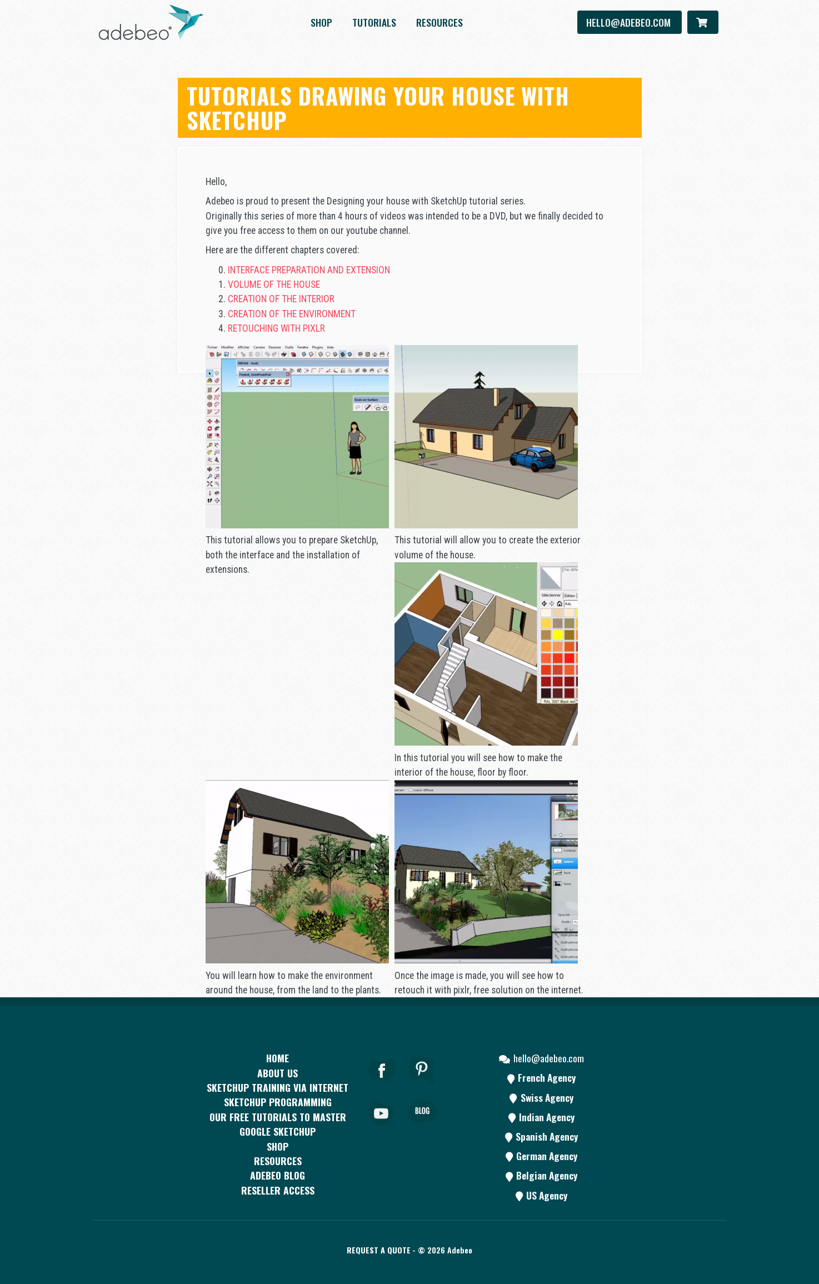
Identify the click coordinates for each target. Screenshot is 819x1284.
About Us (277, 1073)
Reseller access (277, 1190)
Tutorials (374, 22)
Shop (321, 22)
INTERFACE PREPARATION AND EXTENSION (309, 270)
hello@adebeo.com (629, 22)
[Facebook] (381, 1085)
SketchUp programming (278, 1102)
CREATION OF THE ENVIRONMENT (292, 313)
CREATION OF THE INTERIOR (281, 298)
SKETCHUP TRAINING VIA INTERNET (277, 1087)
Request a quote (379, 1250)
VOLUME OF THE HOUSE (274, 284)
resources (439, 22)
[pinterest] (422, 1085)
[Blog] (422, 1127)
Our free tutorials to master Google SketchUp (277, 1124)
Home (277, 1058)
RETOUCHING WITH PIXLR (276, 328)
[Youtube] (381, 1127)
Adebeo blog (277, 1175)
